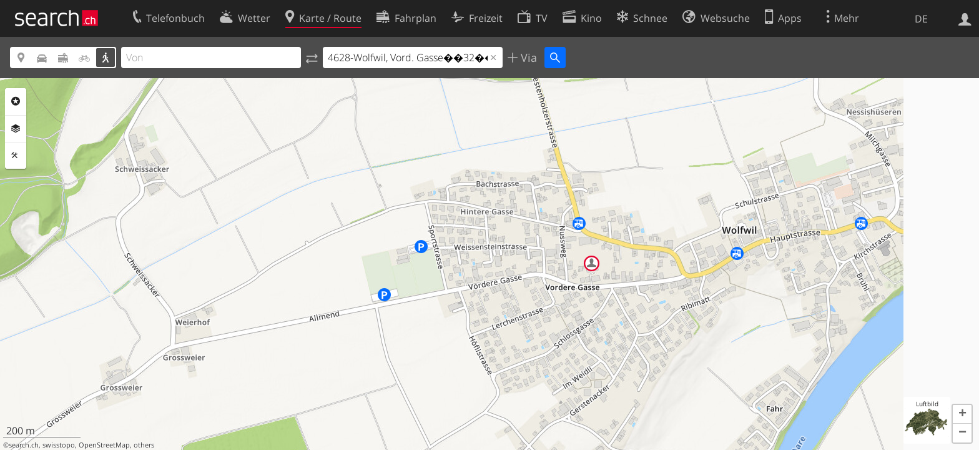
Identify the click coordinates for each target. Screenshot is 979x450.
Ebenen (15, 129)
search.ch (24, 445)
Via (527, 57)
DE (921, 19)
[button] (962, 414)
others (144, 445)
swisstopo (58, 445)
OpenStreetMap (104, 445)
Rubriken (15, 101)
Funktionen (15, 155)
